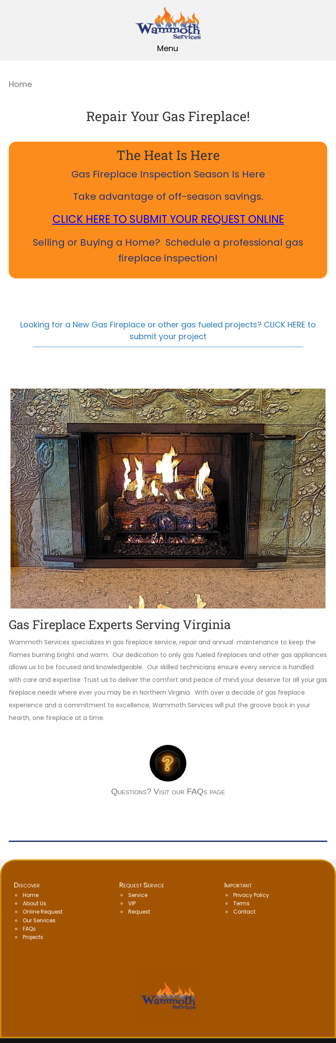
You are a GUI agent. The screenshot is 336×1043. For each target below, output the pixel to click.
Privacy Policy (251, 895)
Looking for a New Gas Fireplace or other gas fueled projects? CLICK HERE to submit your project (168, 330)
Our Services (39, 920)
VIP (132, 903)
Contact (244, 911)
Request (139, 911)
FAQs (29, 928)
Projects (33, 937)
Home (30, 895)
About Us (34, 903)
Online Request (43, 911)
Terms (241, 903)
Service (137, 895)
